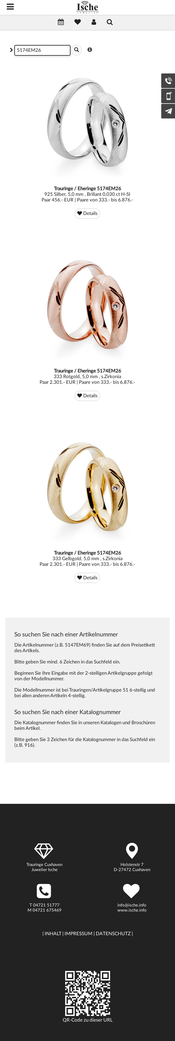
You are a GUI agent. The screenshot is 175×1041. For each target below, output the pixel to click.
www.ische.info (132, 910)
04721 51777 (46, 905)
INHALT (53, 933)
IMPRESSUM (78, 933)
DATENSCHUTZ (113, 933)
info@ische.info (131, 905)
